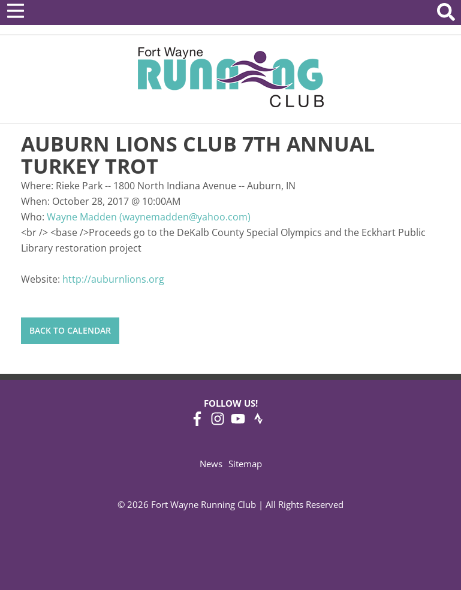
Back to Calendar (70, 330)
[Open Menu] (15, 10)
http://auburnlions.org (113, 279)
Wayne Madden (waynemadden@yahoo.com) (149, 216)
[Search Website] (446, 14)
